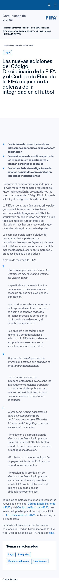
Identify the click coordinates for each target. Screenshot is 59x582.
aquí (51, 532)
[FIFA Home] (8, 5)
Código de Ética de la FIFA (32, 507)
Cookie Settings (10, 579)
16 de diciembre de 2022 (20, 515)
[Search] (49, 5)
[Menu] (55, 5)
